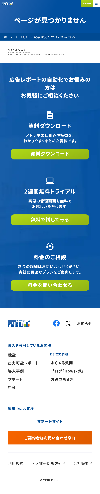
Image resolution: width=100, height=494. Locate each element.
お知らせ (84, 323)
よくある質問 (62, 362)
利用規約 (15, 463)
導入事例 (16, 371)
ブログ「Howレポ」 (67, 371)
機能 (12, 354)
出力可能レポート (23, 362)
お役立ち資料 (62, 379)
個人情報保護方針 (47, 463)
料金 (12, 387)
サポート (15, 379)
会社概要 (81, 463)
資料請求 (87, 3)
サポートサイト (50, 421)
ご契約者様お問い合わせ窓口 (50, 437)
